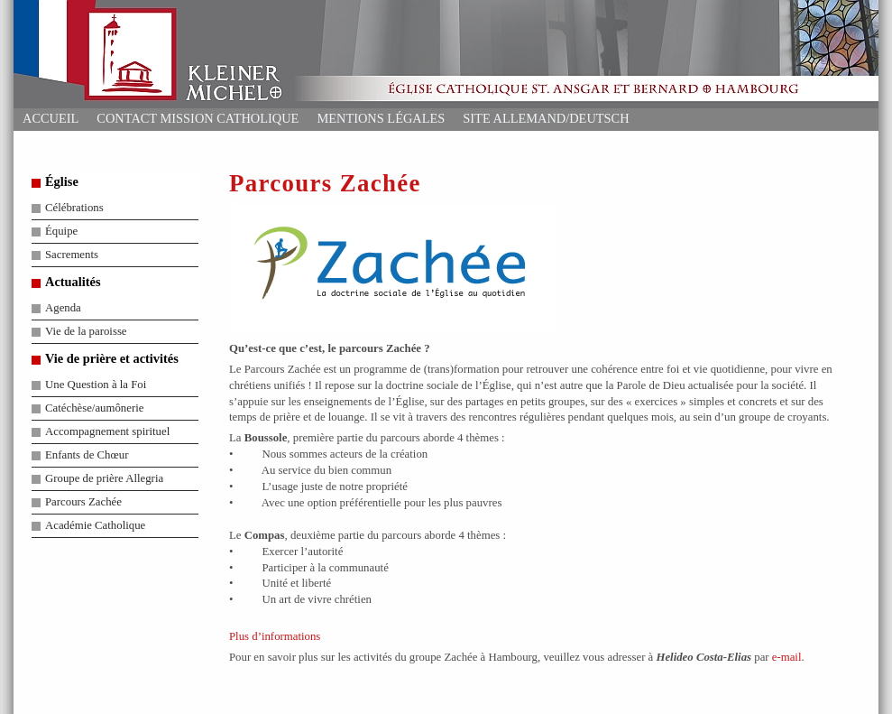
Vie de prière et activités (112, 358)
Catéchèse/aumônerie (94, 408)
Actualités (73, 281)
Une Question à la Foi (95, 384)
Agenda (63, 307)
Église (61, 181)
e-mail (787, 657)
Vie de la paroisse (86, 331)
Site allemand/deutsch (546, 118)
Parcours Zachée (83, 502)
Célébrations (74, 207)
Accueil (50, 118)
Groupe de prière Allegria (104, 478)
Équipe (61, 231)
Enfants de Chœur (86, 455)
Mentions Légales (381, 118)
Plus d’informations (274, 636)
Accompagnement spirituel (107, 431)
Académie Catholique (95, 525)
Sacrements (71, 254)
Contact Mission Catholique (198, 118)
